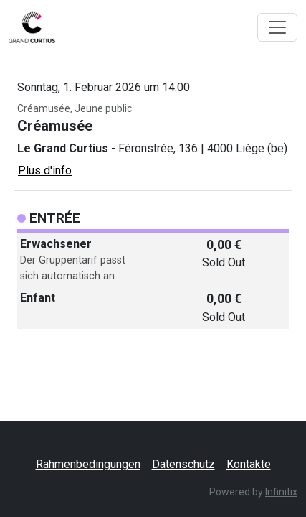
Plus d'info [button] (45, 170)
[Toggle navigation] (277, 27)
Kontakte (248, 464)
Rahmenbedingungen (88, 464)
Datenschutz (183, 464)
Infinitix (281, 492)
